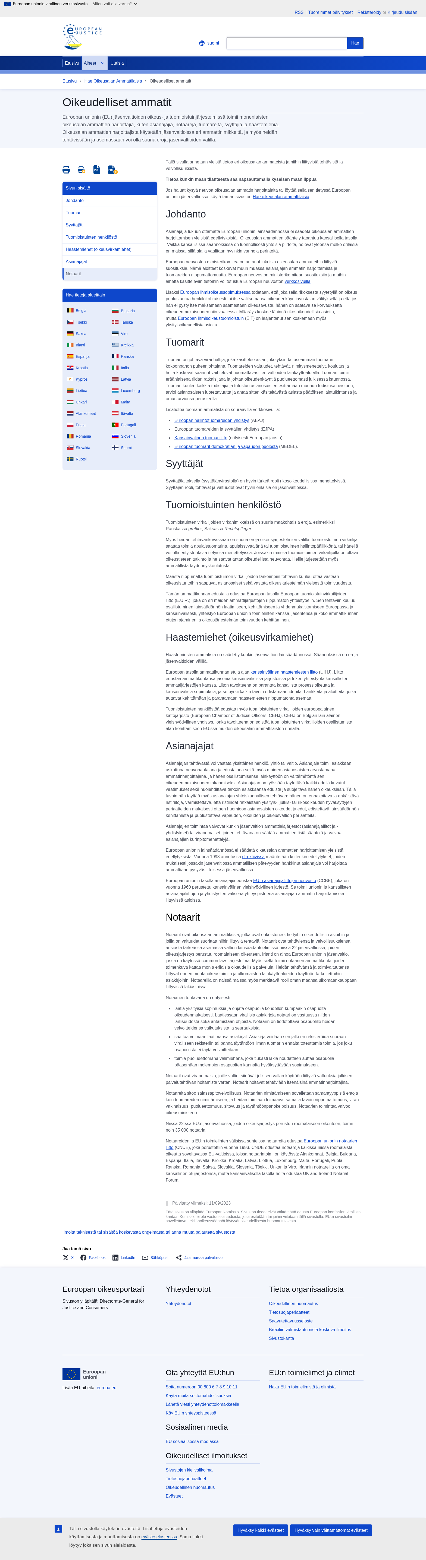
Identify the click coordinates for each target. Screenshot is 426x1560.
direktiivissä (253, 856)
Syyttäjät (74, 225)
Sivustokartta (281, 1338)
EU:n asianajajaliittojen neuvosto (284, 880)
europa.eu (106, 1387)
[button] (69, 1257)
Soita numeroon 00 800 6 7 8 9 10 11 (201, 1387)
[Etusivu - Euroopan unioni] (84, 1374)
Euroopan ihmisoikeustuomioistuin (211, 318)
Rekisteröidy (369, 12)
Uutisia (117, 63)
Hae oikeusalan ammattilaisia (281, 196)
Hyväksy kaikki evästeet (261, 1530)
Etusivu (72, 63)
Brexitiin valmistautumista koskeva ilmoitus (310, 1329)
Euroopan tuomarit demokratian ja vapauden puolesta (226, 446)
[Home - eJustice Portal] (82, 37)
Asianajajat (76, 261)
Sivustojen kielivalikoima (189, 1470)
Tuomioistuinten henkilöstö (91, 237)
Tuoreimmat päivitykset (330, 12)
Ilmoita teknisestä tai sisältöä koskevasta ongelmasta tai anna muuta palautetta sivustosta (148, 1232)
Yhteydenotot (178, 1303)
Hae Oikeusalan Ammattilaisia (113, 81)
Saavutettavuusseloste (291, 1321)
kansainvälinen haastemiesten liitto (284, 672)
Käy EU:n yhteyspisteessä (191, 1413)
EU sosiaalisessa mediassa (192, 1441)
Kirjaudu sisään (402, 12)
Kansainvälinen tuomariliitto (200, 437)
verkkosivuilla (298, 281)
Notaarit (73, 273)
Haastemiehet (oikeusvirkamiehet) (98, 249)
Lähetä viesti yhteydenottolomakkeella (202, 1404)
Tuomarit (74, 212)
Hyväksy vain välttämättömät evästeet (331, 1530)
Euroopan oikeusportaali (103, 1289)
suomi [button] (209, 43)
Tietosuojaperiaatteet (289, 1312)
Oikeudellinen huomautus (293, 1303)
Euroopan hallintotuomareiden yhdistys (211, 420)
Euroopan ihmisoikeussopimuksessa (215, 292)
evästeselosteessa (159, 1536)
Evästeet (174, 1496)
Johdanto (75, 200)
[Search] (355, 43)
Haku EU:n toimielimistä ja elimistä (302, 1387)
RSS (299, 12)
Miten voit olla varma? (115, 3)
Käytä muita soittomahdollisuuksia (198, 1395)
